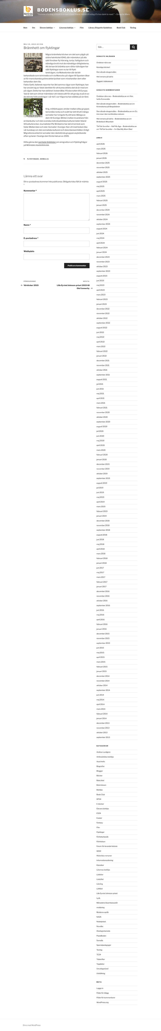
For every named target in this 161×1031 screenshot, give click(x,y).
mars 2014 (100, 709)
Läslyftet (100, 879)
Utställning (100, 973)
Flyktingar (33, 159)
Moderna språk (102, 912)
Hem (25, 28)
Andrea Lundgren (103, 752)
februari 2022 (101, 351)
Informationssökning (104, 860)
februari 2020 (102, 455)
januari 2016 (101, 629)
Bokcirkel (100, 780)
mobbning (100, 907)
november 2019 (102, 469)
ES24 (98, 813)
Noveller (99, 926)
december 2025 (103, 163)
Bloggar (99, 771)
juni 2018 (100, 539)
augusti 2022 (101, 328)
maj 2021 (100, 393)
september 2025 (103, 177)
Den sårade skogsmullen (106, 72)
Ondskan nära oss (103, 62)
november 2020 (103, 412)
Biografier (100, 766)
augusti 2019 (101, 483)
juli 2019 (99, 488)
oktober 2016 (101, 601)
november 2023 (103, 262)
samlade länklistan (47, 142)
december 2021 (102, 360)
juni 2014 (100, 695)
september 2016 (103, 605)
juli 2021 (99, 384)
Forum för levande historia (106, 846)
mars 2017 (100, 577)
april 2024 (100, 243)
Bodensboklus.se (63, 10)
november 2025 (103, 167)
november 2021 (102, 365)
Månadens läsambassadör (107, 903)
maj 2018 (100, 544)
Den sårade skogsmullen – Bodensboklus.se (114, 104)
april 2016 (100, 619)
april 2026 (100, 144)
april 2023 (100, 290)
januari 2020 (101, 459)
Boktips (99, 790)
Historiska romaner (104, 856)
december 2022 (102, 309)
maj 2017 (100, 572)
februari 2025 (102, 200)
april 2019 (100, 502)
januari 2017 (101, 586)
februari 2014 (101, 714)
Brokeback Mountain (104, 122)
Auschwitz (100, 761)
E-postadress (31, 238)
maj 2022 (100, 337)
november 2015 (102, 638)
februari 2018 (101, 558)
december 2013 (102, 723)
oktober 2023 (102, 266)
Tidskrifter (100, 959)
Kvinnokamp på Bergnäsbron (108, 106)
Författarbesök (102, 837)
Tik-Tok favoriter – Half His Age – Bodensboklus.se (116, 126)
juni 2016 (100, 610)
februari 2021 (101, 408)
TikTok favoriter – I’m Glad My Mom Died (115, 129)
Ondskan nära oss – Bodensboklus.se (111, 96)
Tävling (133, 28)
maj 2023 (100, 285)
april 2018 (100, 549)
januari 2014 (101, 718)
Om (33, 28)
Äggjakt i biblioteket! (104, 81)
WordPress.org (102, 1002)
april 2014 (100, 704)
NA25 (98, 917)
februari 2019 (101, 511)
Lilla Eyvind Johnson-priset (106, 893)
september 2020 (103, 422)
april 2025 (100, 191)
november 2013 (102, 728)
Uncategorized (102, 969)
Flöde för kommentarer (105, 997)
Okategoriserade (103, 931)
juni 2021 (100, 389)
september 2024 (103, 224)
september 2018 (103, 530)
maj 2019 (100, 497)
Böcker (99, 775)
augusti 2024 (101, 229)
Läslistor (99, 874)
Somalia (44, 159)
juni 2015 (100, 648)
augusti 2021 (101, 379)
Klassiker (100, 865)
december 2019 (102, 464)
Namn (27, 225)
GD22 (98, 851)
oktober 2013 (101, 732)
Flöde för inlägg (102, 993)
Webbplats (29, 251)
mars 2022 (100, 346)
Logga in (99, 988)
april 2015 (100, 657)
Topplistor (100, 964)
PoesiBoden (101, 936)
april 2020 (100, 445)
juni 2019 (100, 492)
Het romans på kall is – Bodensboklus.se (112, 119)
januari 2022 (101, 356)
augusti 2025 (101, 182)
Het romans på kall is (104, 77)
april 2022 (100, 342)
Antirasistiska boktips (105, 757)
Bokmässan (101, 785)
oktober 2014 (101, 685)
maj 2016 (100, 615)
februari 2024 (102, 247)
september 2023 (103, 271)
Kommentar (30, 191)
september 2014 (103, 690)
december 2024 (103, 210)
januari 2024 (101, 252)
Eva (41, 44)
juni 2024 (100, 233)
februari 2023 (102, 299)
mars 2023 (100, 295)
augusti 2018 (101, 535)
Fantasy (99, 823)
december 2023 (103, 257)
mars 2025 (100, 196)
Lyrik (98, 898)
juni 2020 (100, 436)
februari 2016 (101, 624)
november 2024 (103, 214)
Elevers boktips (47, 28)
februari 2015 (101, 667)
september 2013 (103, 737)
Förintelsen (100, 841)
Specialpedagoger (103, 945)
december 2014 (102, 676)
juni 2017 (100, 568)
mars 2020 (101, 450)
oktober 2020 (102, 417)
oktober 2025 (102, 172)
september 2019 (103, 478)
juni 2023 (100, 280)
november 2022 (102, 313)
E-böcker (100, 804)
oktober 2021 (101, 370)
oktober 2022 (101, 318)
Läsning (99, 884)
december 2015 (102, 634)
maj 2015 (100, 652)
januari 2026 (101, 158)
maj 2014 (100, 700)
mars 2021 (100, 403)
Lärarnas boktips (67, 28)
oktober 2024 (102, 219)
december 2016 (102, 591)
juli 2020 (100, 431)
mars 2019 (100, 506)
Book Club (121, 28)
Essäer (99, 818)
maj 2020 (100, 441)
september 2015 (103, 643)
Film (82, 28)
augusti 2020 (101, 426)
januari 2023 (101, 304)
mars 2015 (100, 662)
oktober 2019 (101, 473)
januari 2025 (101, 205)
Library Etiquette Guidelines (100, 28)
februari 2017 (101, 582)
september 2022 (103, 323)
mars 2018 (100, 553)
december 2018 (102, 521)
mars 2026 (100, 149)
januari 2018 (101, 563)
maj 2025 (100, 186)
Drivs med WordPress (32, 1025)
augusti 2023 (101, 276)
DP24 (98, 799)
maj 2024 (100, 238)
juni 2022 (100, 332)
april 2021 (100, 398)
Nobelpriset (101, 921)
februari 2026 (102, 153)
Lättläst (99, 889)
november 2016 (102, 596)
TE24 (98, 954)
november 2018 (102, 525)
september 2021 (103, 375)
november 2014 (102, 681)
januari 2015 (101, 671)
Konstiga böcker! (103, 67)
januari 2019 (101, 516)
